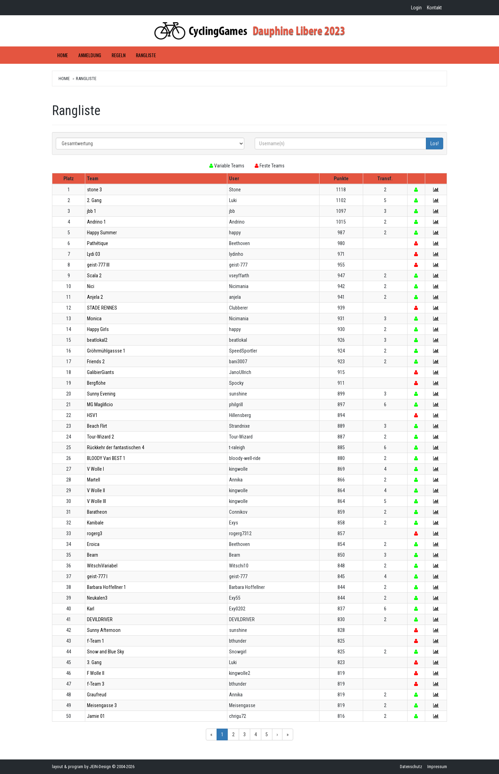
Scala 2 (94, 275)
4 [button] (255, 734)
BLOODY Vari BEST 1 (106, 458)
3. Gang (94, 662)
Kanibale (95, 522)
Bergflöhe (96, 383)
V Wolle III (96, 501)
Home (62, 55)
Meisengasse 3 (102, 705)
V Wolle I (95, 469)
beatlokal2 (97, 340)
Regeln (118, 55)
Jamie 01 (96, 716)
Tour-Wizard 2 (100, 437)
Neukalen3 (97, 598)
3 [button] (244, 734)
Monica (94, 318)
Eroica (93, 544)
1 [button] (222, 734)
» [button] (288, 734)
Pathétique (97, 243)
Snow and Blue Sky (105, 651)
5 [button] (266, 734)
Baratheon (97, 512)
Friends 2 (96, 361)
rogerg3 (94, 533)
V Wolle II (96, 490)
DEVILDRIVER (100, 619)
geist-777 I (97, 576)
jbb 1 (91, 211)
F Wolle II (95, 673)
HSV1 (92, 415)
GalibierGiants (100, 372)
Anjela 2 (95, 297)
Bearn (92, 555)
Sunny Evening (101, 394)
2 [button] (233, 734)
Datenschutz (411, 766)
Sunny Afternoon (104, 630)
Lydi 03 (93, 254)
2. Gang (94, 200)
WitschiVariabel (102, 565)
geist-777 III (98, 265)
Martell (93, 479)
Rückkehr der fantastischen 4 (115, 447)
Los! (434, 143)
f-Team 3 (95, 684)
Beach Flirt (97, 426)
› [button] (277, 734)
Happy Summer (102, 232)
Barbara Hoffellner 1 (106, 587)
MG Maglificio (100, 404)
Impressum (437, 766)
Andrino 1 (96, 222)
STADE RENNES (102, 308)
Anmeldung (89, 55)
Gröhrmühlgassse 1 (106, 351)
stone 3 (94, 189)
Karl (90, 608)
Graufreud (96, 694)
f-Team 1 (95, 641)
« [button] (211, 734)
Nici (90, 286)
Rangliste (146, 55)
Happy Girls (98, 329)
